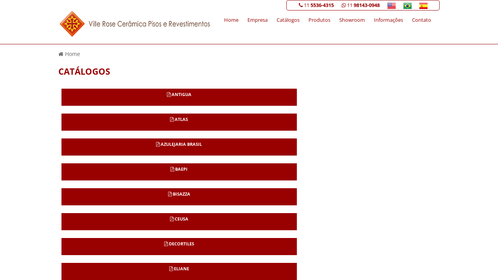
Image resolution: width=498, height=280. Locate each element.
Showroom (352, 19)
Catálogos (288, 19)
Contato (421, 19)
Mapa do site (421, 185)
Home (231, 19)
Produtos (319, 19)
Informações (388, 19)
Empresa (257, 19)
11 (316, 5)
